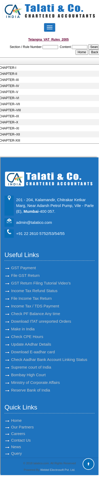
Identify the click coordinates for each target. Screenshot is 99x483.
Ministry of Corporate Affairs (35, 377)
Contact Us (21, 435)
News (16, 441)
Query (16, 448)
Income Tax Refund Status (34, 286)
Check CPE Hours (27, 332)
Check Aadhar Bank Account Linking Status (49, 354)
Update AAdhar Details (31, 339)
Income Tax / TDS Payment (35, 301)
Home (16, 415)
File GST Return (25, 270)
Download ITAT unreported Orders (41, 316)
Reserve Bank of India (30, 385)
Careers (18, 428)
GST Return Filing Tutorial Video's (41, 278)
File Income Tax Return (31, 293)
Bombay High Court (28, 370)
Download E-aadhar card (33, 347)
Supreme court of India (31, 362)
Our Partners (22, 422)
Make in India (23, 324)
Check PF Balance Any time (35, 309)
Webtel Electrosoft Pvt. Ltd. (57, 469)
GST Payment (23, 263)
